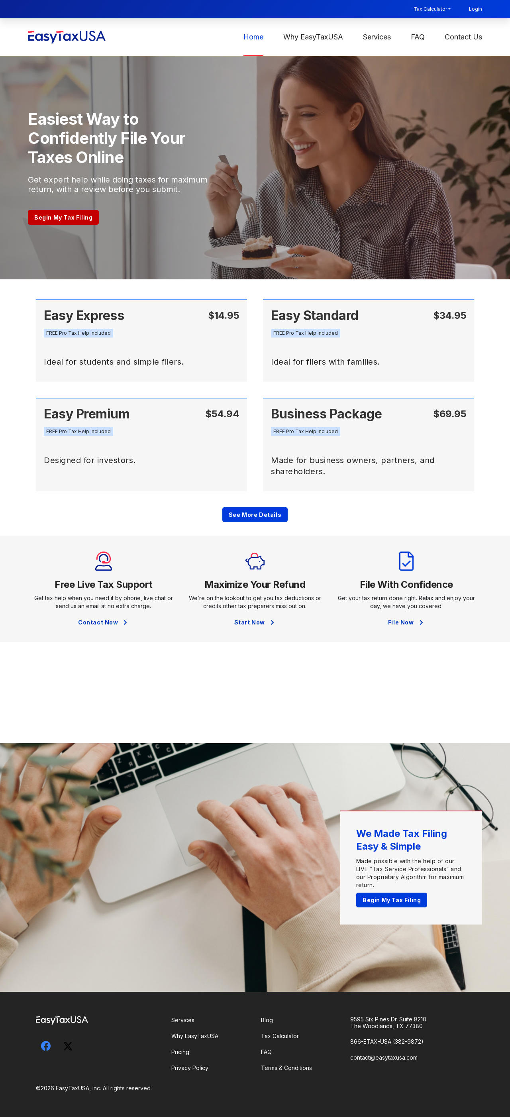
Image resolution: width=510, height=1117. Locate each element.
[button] (78, 333)
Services (377, 37)
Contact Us (463, 37)
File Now (406, 622)
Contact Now (103, 622)
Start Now (255, 622)
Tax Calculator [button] (430, 9)
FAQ (418, 37)
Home (253, 37)
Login (475, 9)
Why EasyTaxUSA (313, 37)
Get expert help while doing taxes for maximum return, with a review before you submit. (118, 184)
